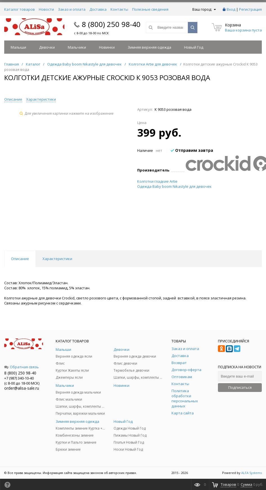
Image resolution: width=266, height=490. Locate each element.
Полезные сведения (150, 9)
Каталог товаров (19, 9)
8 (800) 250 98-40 (111, 24)
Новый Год (193, 47)
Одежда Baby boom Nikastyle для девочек (174, 186)
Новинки (107, 47)
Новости (46, 9)
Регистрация (250, 9)
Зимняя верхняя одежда (149, 47)
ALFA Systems (251, 473)
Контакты (119, 9)
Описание (13, 99)
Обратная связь (21, 366)
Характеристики (41, 99)
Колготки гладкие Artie (157, 181)
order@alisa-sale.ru (21, 388)
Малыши (18, 47)
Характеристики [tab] (57, 258)
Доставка (98, 9)
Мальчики (77, 47)
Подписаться (240, 387)
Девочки (47, 47)
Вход (231, 9)
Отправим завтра (192, 150)
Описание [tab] (20, 258)
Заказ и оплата (71, 9)
